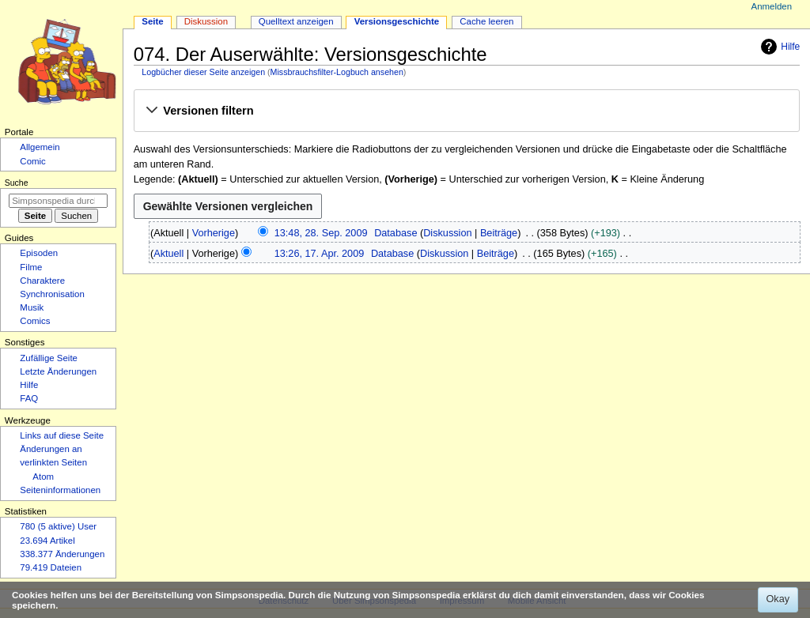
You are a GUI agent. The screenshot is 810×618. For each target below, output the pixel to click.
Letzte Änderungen (58, 371)
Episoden (39, 253)
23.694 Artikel (47, 540)
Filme (31, 267)
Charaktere (42, 280)
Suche (16, 182)
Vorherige (213, 233)
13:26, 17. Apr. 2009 (319, 253)
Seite (152, 21)
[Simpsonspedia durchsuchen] (58, 201)
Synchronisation (52, 294)
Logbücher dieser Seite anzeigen (203, 72)
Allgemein (39, 147)
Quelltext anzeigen (296, 21)
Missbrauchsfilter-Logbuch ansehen (337, 72)
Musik (32, 307)
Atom (43, 476)
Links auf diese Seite (62, 435)
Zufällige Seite (49, 358)
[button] (466, 111)
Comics (35, 321)
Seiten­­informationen (60, 490)
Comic (32, 161)
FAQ (29, 398)
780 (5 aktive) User (58, 526)
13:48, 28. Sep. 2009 (321, 233)
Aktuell (168, 253)
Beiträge (498, 233)
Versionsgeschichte (397, 21)
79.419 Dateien (50, 567)
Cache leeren (486, 21)
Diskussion (447, 233)
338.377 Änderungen (62, 554)
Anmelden (772, 6)
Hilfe (778, 47)
